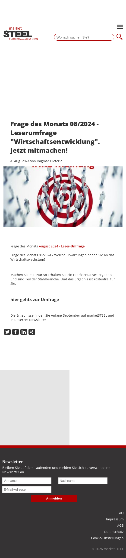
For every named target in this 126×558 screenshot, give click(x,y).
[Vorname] (26, 480)
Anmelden (54, 498)
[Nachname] (82, 480)
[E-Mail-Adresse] (26, 489)
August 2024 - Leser (62, 246)
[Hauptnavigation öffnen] (120, 27)
